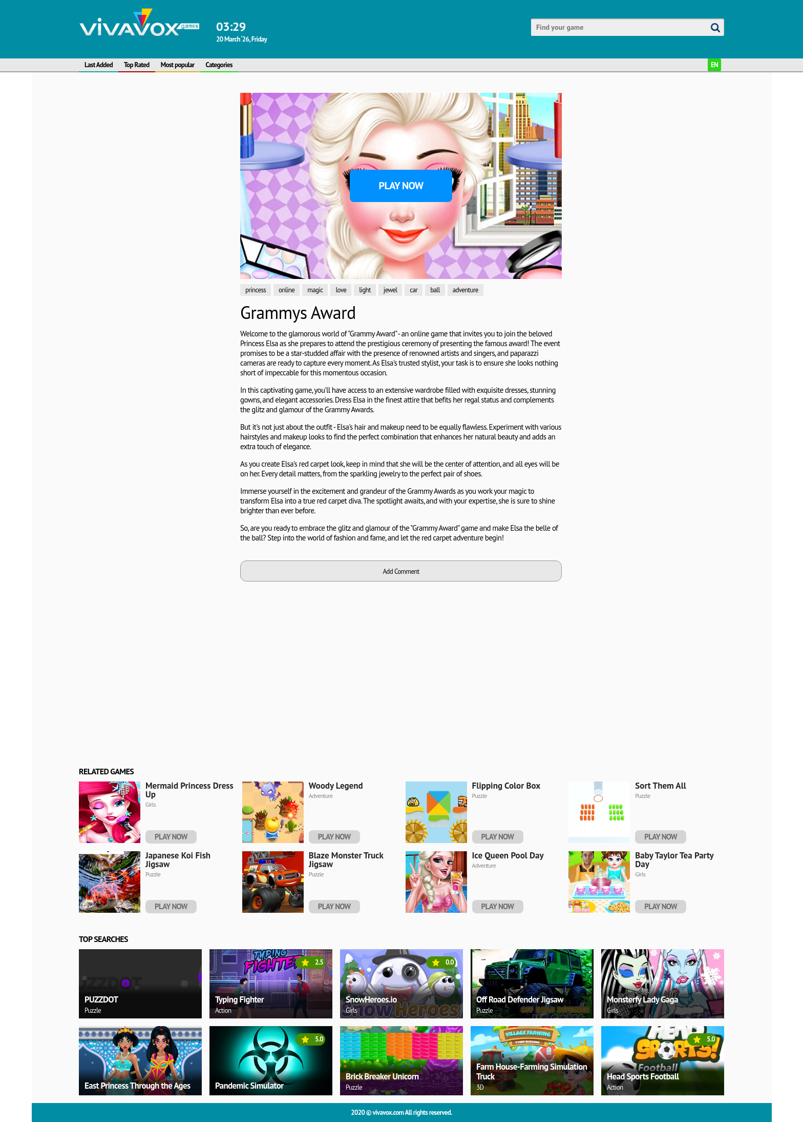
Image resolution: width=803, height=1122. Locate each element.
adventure (465, 290)
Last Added (98, 65)
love (340, 290)
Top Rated (137, 65)
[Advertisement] (156, 246)
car (413, 290)
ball (435, 290)
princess (255, 290)
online (286, 290)
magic (315, 290)
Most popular (178, 65)
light (365, 290)
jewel (390, 290)
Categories (219, 65)
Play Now (401, 185)
